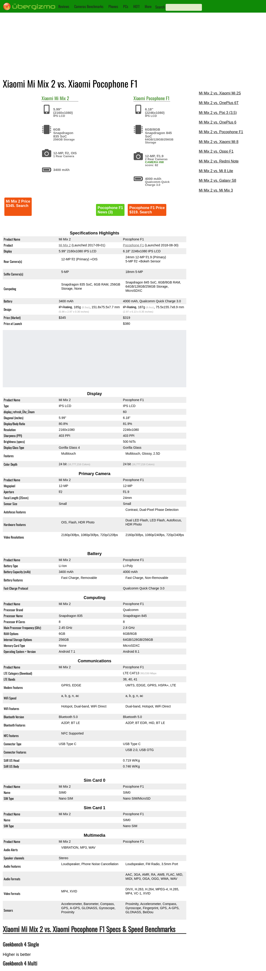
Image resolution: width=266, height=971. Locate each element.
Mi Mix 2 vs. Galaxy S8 (217, 180)
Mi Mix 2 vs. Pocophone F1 (221, 132)
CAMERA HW (154, 162)
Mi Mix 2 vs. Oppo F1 (216, 151)
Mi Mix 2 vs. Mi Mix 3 (216, 190)
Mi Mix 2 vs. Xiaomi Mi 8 (218, 142)
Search (160, 7)
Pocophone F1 (158, 98)
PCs (125, 6)
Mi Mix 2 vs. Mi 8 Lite (216, 171)
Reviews (63, 6)
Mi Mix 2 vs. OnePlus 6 (217, 122)
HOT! (136, 6)
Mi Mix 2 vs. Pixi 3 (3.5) (218, 113)
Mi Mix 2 (61, 98)
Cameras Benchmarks (88, 6)
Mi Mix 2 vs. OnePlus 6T (218, 103)
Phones (113, 6)
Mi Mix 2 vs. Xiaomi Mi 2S (220, 93)
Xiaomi (47, 98)
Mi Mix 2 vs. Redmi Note (218, 161)
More (148, 6)
